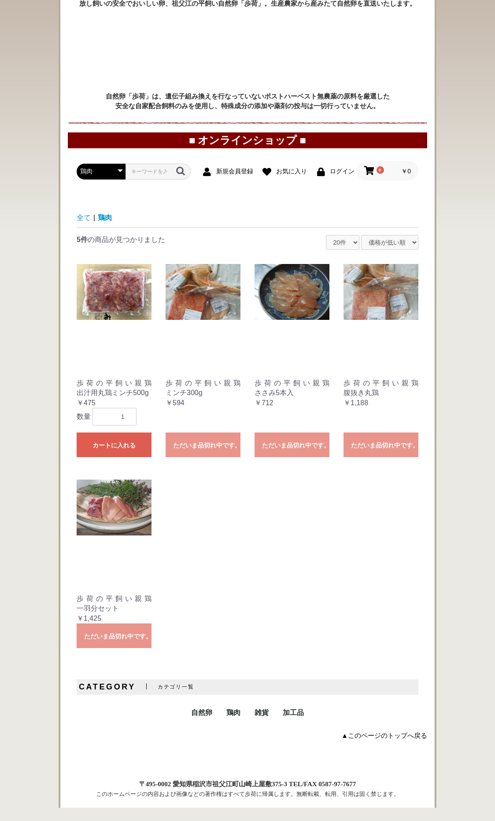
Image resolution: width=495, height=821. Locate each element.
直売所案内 (338, 24)
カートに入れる (114, 458)
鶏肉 (105, 231)
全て (84, 231)
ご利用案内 (194, 24)
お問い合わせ (333, 771)
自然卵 (201, 725)
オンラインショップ (266, 24)
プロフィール (402, 24)
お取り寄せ (134, 24)
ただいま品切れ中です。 (206, 458)
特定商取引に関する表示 (176, 771)
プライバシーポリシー (261, 771)
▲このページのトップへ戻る (384, 748)
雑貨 (262, 725)
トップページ (82, 24)
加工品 (293, 725)
